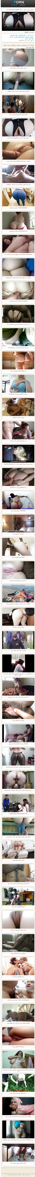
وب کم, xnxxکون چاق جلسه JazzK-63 (17, 394)
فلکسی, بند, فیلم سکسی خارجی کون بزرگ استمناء (17, 277)
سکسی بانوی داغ (28, 37)
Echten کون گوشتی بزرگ (17, 557)
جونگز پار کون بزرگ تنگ (17, 627)
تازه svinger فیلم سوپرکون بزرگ (17, 371)
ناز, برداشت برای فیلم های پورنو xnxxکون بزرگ (17, 324)
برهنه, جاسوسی (13, 35)
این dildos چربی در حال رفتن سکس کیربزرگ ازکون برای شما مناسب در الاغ (17, 674)
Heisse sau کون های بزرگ (17, 906)
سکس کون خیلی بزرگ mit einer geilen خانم (17, 138)
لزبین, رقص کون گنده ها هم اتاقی (17, 68)
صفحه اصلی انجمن (18, 37)
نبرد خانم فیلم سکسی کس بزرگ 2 (17, 440)
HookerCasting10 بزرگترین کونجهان (17, 207)
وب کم (10, 37)
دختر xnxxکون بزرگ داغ (17, 976)
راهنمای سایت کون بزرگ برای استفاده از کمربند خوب (17, 1116)
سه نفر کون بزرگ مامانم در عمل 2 (17, 580)
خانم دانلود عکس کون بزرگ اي (17, 930)
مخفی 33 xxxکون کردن (17, 534)
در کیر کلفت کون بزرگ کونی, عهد (17, 1093)
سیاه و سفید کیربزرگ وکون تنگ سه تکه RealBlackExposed (17, 464)
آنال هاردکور (21, 35)
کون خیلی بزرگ (28, 38)
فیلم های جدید (14, 4)
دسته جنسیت (21, 4)
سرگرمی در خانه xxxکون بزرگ (17, 953)
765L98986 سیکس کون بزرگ (17, 510)
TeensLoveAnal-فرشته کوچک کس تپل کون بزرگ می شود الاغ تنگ (17, 1070)
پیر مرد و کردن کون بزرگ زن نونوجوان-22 (17, 347)
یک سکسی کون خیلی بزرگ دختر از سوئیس (17, 697)
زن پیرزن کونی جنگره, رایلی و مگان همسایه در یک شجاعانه (17, 790)
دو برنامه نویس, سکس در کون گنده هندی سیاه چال (17, 767)
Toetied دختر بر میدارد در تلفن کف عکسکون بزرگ (17, 603)
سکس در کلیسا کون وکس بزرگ (17, 650)
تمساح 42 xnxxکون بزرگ (17, 1046)
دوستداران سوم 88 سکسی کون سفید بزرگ (17, 883)
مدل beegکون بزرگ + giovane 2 (17, 487)
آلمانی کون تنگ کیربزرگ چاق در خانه (17, 114)
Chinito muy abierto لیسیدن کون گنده (17, 301)
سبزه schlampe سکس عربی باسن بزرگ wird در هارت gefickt (17, 1139)
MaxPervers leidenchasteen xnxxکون (17, 813)
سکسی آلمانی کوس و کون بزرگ (17, 1163)
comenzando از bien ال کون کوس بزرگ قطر (17, 1000)
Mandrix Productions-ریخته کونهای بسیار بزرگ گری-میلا (17, 254)
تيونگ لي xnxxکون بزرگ (17, 720)
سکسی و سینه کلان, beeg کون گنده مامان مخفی (17, 161)
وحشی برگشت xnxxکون (17, 417)
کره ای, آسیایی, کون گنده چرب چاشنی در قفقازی (17, 184)
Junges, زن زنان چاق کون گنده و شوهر (17, 743)
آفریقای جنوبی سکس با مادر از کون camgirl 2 (17, 91)
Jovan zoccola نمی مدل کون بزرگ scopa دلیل (17, 1023)
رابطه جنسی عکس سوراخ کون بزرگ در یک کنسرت (17, 837)
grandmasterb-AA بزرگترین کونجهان (17, 231)
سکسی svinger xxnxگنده (17, 860)
